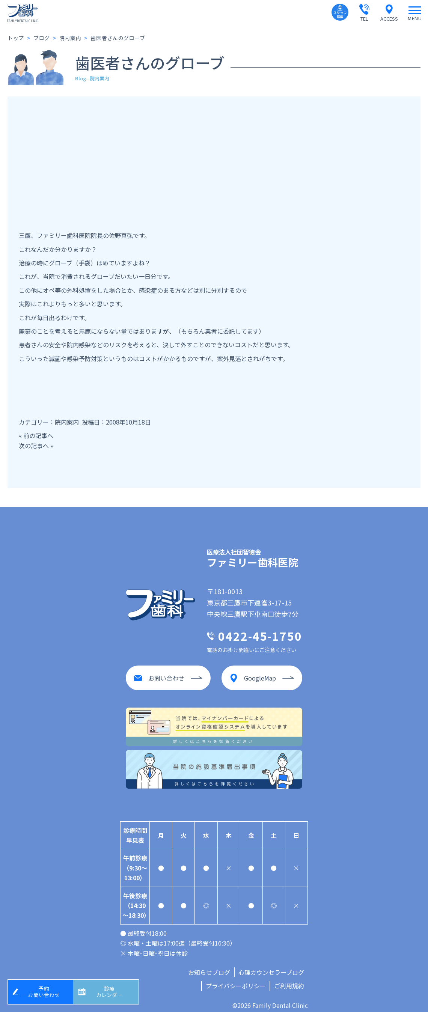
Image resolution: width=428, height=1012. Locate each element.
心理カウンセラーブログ (271, 966)
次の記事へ (34, 445)
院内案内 (67, 421)
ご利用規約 (289, 980)
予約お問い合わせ (46, 990)
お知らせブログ (209, 966)
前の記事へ (38, 435)
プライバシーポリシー (236, 980)
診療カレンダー (111, 990)
